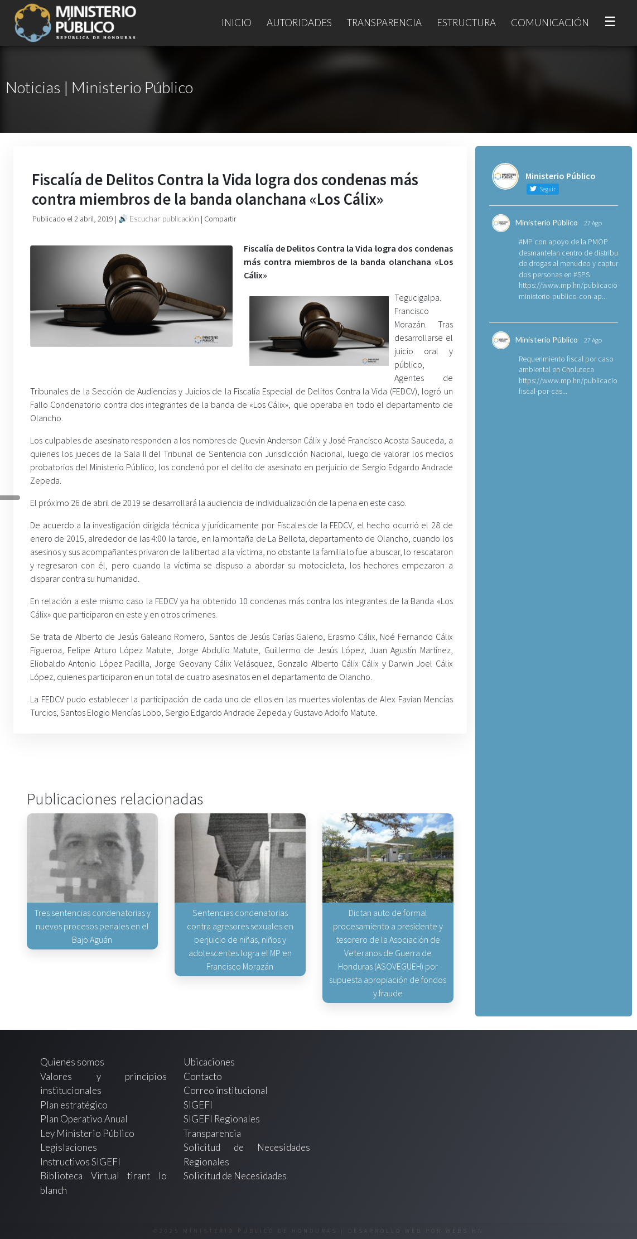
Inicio (236, 22)
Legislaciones (68, 1147)
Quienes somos (72, 1062)
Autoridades (299, 22)
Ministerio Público (546, 222)
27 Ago (593, 223)
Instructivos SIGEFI (80, 1162)
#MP (526, 242)
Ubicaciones (209, 1062)
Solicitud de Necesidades (235, 1176)
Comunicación (550, 22)
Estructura (466, 22)
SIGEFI (198, 1105)
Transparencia (384, 22)
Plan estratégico (74, 1105)
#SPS (581, 274)
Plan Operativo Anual (84, 1119)
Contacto (203, 1076)
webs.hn (465, 1231)
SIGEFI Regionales (222, 1119)
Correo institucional (226, 1090)
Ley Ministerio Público (87, 1133)
